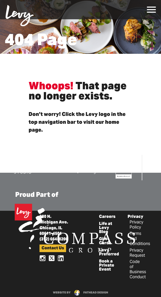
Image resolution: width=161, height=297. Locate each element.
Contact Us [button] (53, 248)
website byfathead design (80, 293)
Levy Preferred (109, 252)
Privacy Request (137, 253)
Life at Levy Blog (105, 228)
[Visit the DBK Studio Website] (23, 167)
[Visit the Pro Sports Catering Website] (90, 167)
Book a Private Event (106, 265)
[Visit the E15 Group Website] (53, 167)
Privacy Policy (136, 225)
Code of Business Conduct (138, 270)
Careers (107, 217)
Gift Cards (105, 241)
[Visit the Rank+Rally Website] (124, 168)
